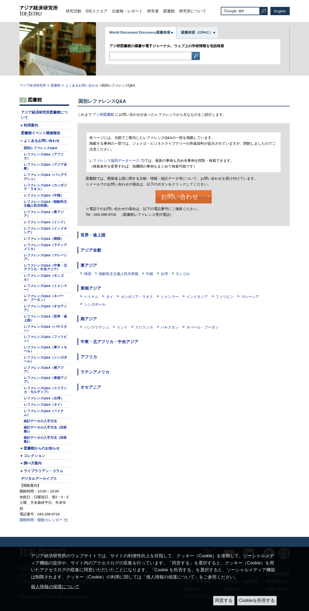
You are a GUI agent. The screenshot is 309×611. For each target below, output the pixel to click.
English (280, 11)
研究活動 (73, 11)
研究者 (153, 11)
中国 (149, 274)
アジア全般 (90, 250)
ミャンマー (170, 297)
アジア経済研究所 (33, 85)
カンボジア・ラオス (137, 297)
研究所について (192, 11)
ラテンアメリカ (94, 372)
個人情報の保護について (55, 586)
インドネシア (197, 297)
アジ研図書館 (103, 114)
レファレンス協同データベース (114, 160)
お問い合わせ (179, 196)
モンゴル (183, 274)
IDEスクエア (97, 11)
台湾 (164, 274)
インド (122, 327)
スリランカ (144, 327)
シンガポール (95, 304)
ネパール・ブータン (202, 327)
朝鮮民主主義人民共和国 (118, 274)
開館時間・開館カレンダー (41, 520)
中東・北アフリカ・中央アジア (109, 341)
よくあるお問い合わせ (81, 85)
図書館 (169, 11)
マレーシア (250, 297)
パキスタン (170, 327)
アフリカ (88, 356)
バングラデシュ (96, 327)
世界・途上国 (92, 235)
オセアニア (90, 387)
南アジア (88, 318)
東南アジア (90, 288)
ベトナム (91, 297)
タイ (109, 297)
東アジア (88, 265)
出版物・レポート (127, 11)
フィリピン (224, 297)
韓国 (87, 274)
